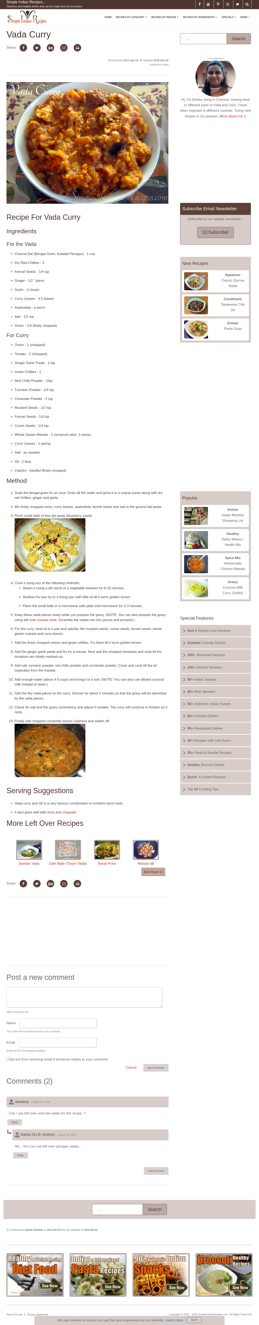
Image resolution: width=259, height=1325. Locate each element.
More (246, 20)
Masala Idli (146, 852)
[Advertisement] (87, 932)
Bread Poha (107, 852)
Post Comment (156, 1171)
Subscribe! (215, 232)
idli (41, 803)
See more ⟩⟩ (153, 872)
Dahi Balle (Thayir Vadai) (68, 852)
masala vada (46, 620)
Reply (15, 1122)
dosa (51, 812)
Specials (229, 20)
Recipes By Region (165, 20)
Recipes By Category (132, 20)
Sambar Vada (29, 852)
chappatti (69, 812)
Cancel (131, 1067)
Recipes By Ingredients (201, 20)
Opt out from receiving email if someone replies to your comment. (58, 1059)
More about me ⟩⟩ (233, 116)
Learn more (174, 1320)
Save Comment (156, 1067)
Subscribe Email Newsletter (209, 208)
